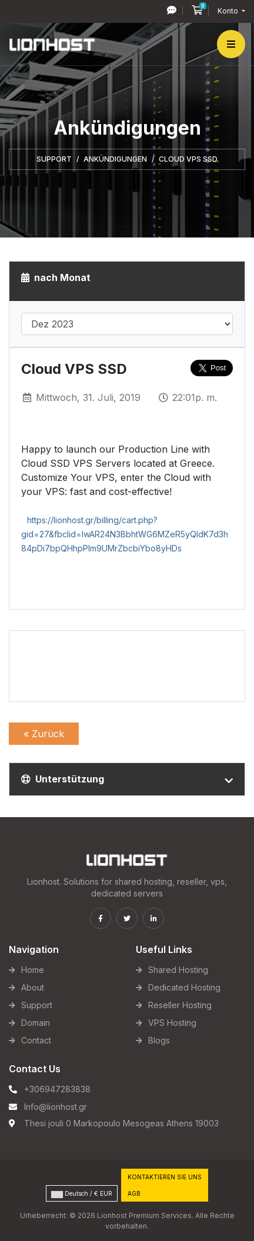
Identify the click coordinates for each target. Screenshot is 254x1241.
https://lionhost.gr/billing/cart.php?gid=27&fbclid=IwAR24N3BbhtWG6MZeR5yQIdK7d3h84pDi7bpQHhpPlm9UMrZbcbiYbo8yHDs (124, 534)
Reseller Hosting (180, 1005)
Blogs (159, 1040)
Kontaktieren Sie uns (165, 1176)
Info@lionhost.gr (55, 1107)
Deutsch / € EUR (81, 1193)
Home (32, 970)
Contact (36, 1040)
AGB (134, 1193)
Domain (35, 1023)
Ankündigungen (115, 159)
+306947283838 (57, 1089)
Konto (229, 10)
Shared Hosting (178, 970)
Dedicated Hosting (184, 987)
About (32, 987)
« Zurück (44, 734)
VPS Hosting (172, 1023)
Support (54, 159)
